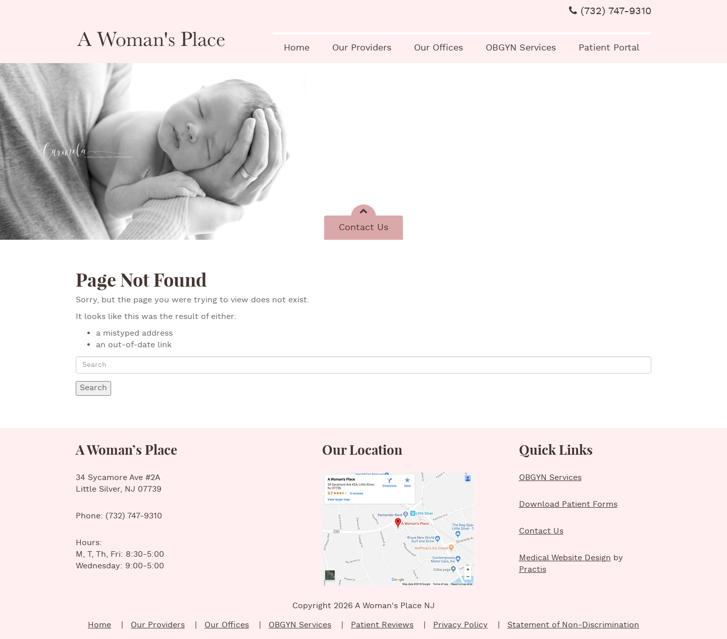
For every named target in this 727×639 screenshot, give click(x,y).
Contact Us (363, 227)
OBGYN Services (521, 48)
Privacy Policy (460, 625)
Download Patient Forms (568, 504)
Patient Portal (609, 48)
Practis (532, 569)
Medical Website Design (565, 558)
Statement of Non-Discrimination (573, 625)
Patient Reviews (382, 625)
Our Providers (361, 48)
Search (93, 388)
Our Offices (438, 48)
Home (296, 48)
